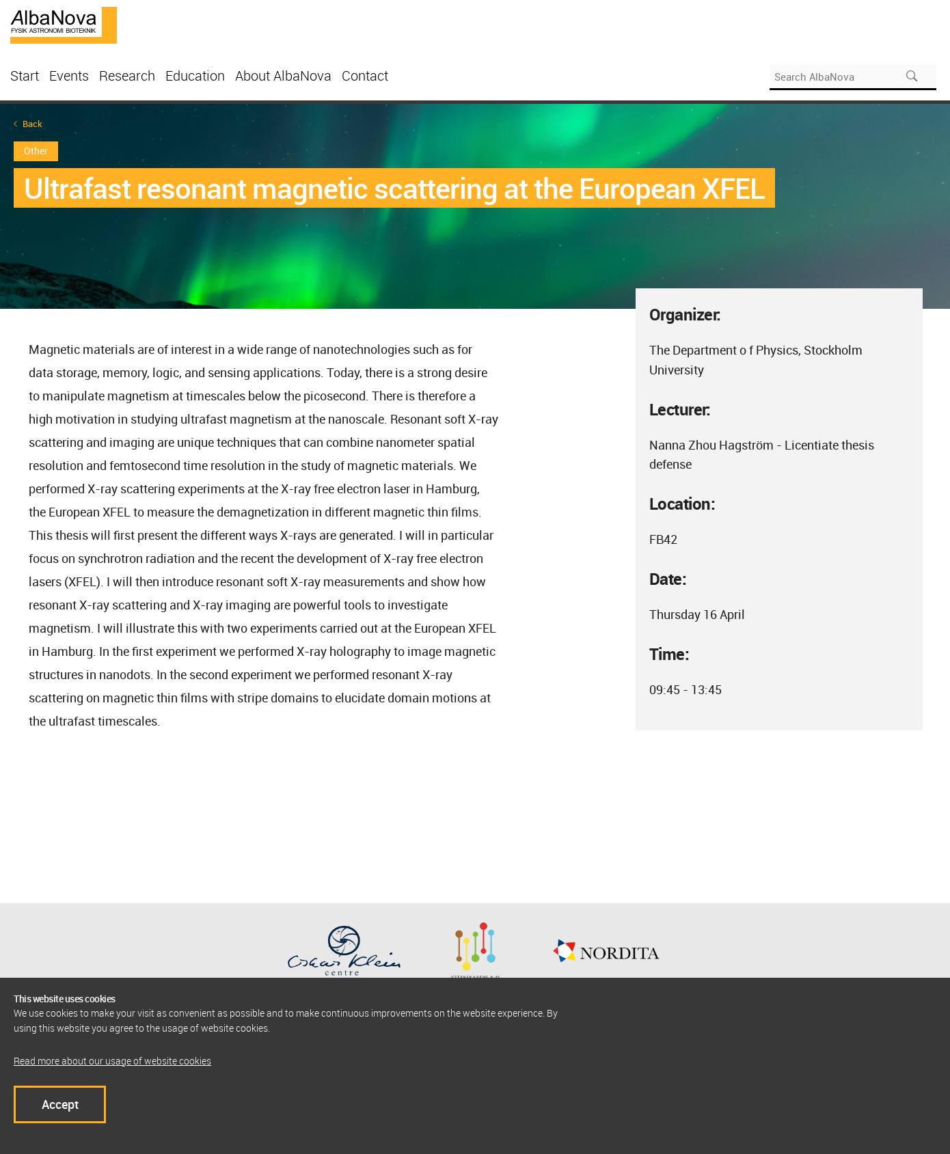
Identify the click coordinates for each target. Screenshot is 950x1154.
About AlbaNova (283, 75)
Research (127, 75)
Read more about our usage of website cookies (112, 1060)
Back (32, 124)
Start (24, 75)
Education (195, 75)
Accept (60, 1104)
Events (69, 75)
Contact (365, 75)
